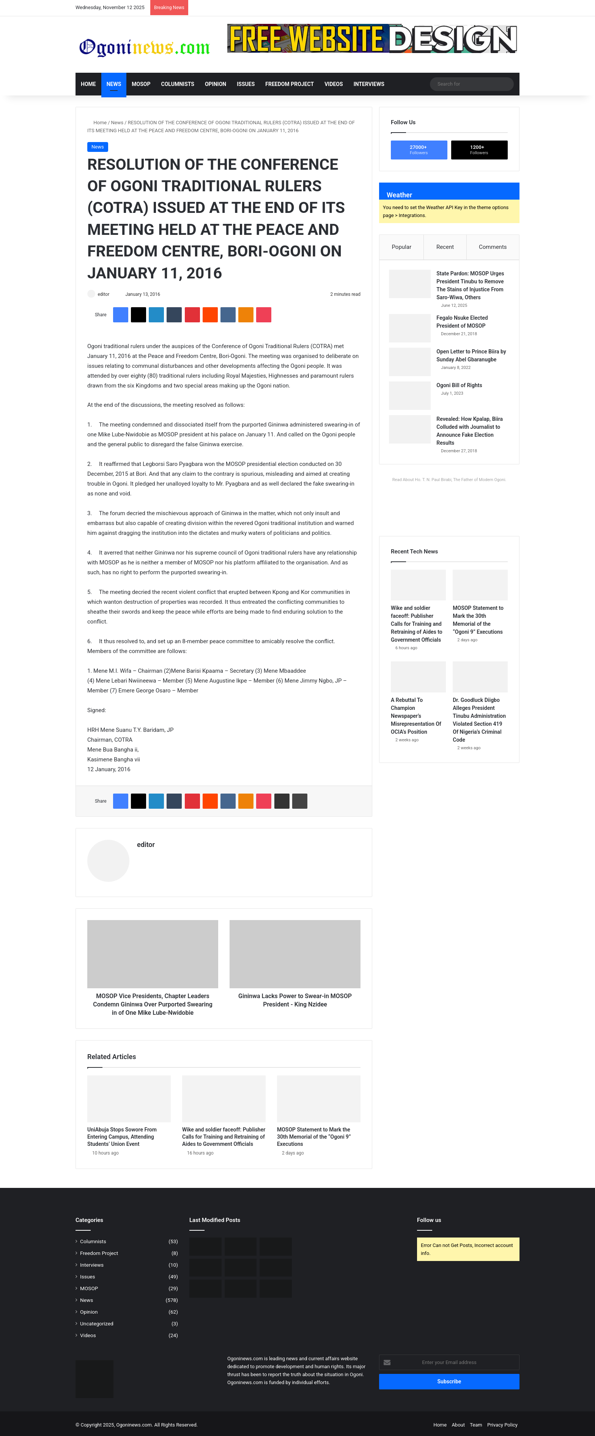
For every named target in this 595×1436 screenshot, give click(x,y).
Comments (493, 247)
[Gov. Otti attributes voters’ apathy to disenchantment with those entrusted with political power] (241, 1286)
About (458, 1422)
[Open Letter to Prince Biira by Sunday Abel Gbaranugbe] (412, 364)
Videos (333, 84)
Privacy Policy (502, 1422)
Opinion (215, 84)
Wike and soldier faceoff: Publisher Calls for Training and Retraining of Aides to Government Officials (223, 1134)
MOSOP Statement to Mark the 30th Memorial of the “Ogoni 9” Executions (314, 1134)
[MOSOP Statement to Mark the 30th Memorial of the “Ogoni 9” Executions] (318, 1096)
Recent (445, 247)
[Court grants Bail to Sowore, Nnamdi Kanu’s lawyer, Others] (205, 1286)
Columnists (177, 84)
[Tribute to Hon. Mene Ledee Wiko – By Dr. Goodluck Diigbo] (276, 1265)
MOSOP (141, 84)
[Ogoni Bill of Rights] (412, 397)
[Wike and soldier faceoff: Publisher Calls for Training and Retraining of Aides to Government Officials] (224, 1096)
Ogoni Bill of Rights (461, 387)
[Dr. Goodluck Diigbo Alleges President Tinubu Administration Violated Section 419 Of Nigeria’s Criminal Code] (480, 680)
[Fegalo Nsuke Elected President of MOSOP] (412, 330)
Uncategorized (96, 1321)
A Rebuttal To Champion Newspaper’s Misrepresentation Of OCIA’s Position (416, 719)
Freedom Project (289, 84)
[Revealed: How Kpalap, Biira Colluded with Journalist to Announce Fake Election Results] (412, 431)
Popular (401, 247)
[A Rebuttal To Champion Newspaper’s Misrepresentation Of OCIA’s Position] (418, 680)
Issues (246, 84)
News (114, 84)
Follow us (429, 1217)
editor (107, 294)
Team (476, 1422)
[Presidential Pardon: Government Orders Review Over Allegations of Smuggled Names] (276, 1286)
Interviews (369, 84)
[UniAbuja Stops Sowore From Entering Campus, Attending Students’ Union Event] (129, 1096)
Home (88, 84)
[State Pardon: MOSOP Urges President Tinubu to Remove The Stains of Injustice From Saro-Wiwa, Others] (412, 286)
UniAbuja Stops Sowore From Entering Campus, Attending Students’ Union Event (122, 1134)
